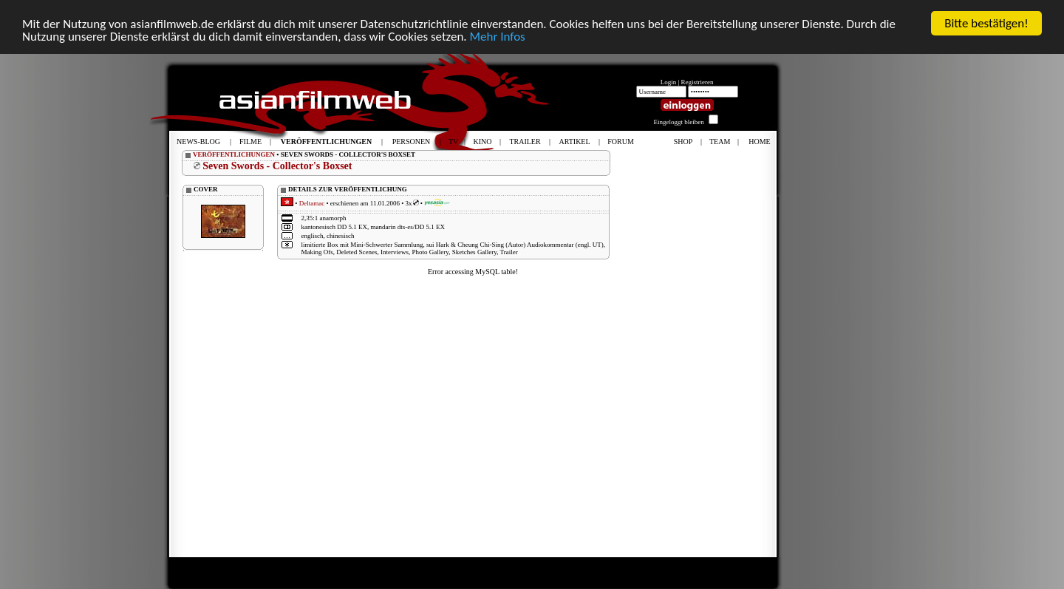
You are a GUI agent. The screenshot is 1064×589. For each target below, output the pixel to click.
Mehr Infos (497, 36)
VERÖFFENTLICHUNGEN (234, 154)
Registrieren (697, 82)
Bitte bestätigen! (986, 23)
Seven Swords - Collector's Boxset (277, 165)
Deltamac (311, 203)
